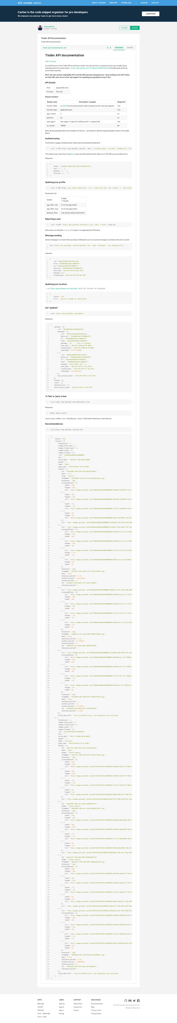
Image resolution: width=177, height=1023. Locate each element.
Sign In (144, 3)
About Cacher (99, 3)
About (61, 1010)
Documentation (97, 1004)
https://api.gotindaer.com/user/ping (63, 288)
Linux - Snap (41, 1017)
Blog (92, 1007)
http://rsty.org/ (50, 61)
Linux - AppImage (43, 1013)
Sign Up (155, 3)
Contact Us (78, 1007)
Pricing (61, 1013)
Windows (40, 1010)
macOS (40, 1007)
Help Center (78, 1004)
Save (135, 28)
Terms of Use (96, 1010)
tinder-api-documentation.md (54, 48)
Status (76, 1010)
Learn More (151, 14)
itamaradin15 (49, 27)
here (73, 154)
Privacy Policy (96, 1013)
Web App (113, 3)
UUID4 (64, 106)
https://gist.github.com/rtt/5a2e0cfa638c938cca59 (90, 68)
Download (126, 3)
